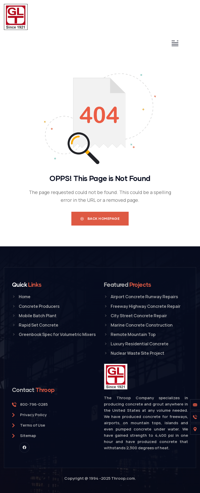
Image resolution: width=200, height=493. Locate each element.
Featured (127, 284)
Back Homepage (100, 218)
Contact (33, 389)
